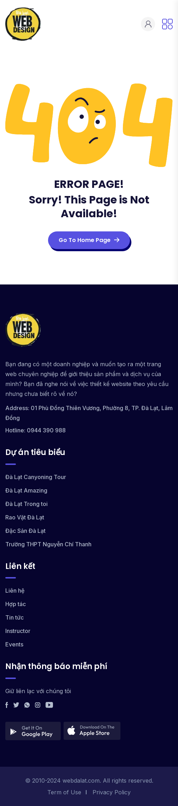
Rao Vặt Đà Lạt (24, 517)
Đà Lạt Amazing (26, 490)
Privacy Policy (112, 792)
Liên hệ (14, 590)
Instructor (17, 630)
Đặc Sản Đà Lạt (25, 530)
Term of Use (64, 792)
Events (14, 644)
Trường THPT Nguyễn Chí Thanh (48, 544)
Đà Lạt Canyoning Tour (35, 476)
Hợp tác (15, 604)
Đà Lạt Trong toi (26, 503)
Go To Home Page (89, 240)
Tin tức (14, 617)
